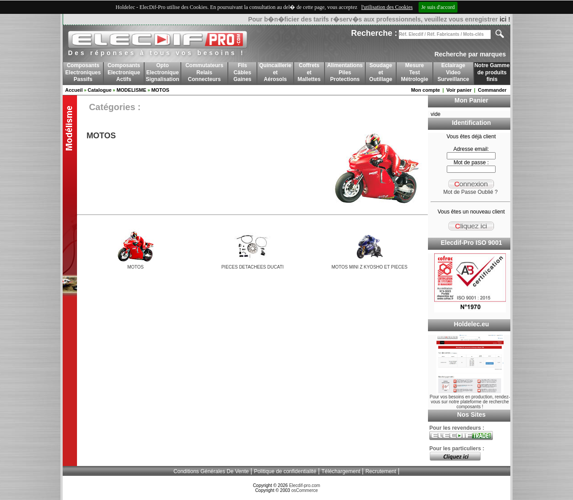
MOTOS (160, 90)
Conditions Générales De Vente (211, 471)
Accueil (74, 90)
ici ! (505, 19)
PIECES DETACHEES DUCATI (252, 267)
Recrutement (380, 471)
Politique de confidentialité (285, 471)
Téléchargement (340, 471)
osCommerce (304, 490)
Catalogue (99, 90)
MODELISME (131, 90)
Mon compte (425, 90)
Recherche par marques (470, 54)
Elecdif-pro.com (304, 485)
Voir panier (459, 90)
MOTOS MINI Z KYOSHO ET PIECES (369, 267)
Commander (492, 90)
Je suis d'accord (438, 7)
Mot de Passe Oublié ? (470, 192)
